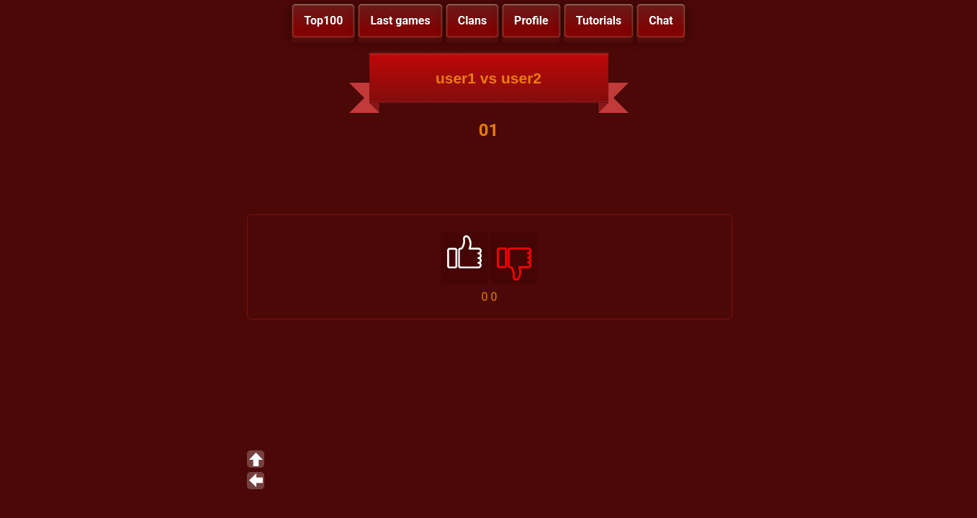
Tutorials (599, 20)
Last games (400, 20)
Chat (660, 20)
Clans (472, 20)
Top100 (323, 20)
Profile (531, 20)
